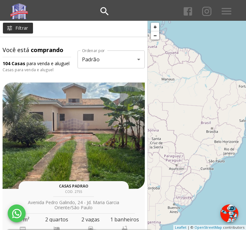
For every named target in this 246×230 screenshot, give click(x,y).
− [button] (155, 35)
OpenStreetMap (208, 227)
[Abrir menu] (226, 11)
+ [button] (155, 27)
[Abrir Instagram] (206, 11)
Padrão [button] (91, 59)
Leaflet (180, 227)
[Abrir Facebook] (187, 11)
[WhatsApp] (17, 213)
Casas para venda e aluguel (28, 70)
